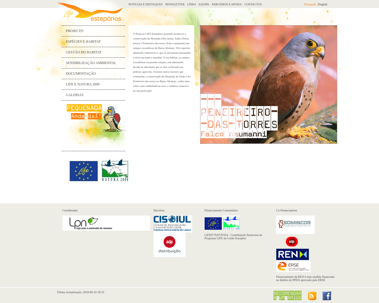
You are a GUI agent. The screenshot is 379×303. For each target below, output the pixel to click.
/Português (310, 4)
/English (322, 4)
